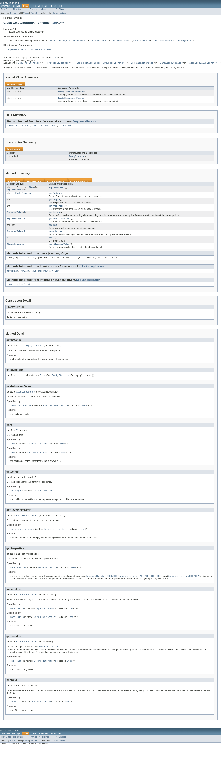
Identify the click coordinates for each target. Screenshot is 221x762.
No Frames (44, 9)
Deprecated (43, 6)
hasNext (53, 230)
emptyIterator (57, 190)
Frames (33, 9)
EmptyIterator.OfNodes (40, 49)
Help (60, 6)
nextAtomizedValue (59, 250)
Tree (33, 6)
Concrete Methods (79, 184)
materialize (55, 237)
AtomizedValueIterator (76, 40)
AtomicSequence (15, 250)
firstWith (12, 278)
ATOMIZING (12, 128)
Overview (5, 6)
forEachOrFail (23, 292)
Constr (26, 13)
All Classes (61, 9)
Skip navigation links (9, 3)
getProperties (57, 210)
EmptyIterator (77, 159)
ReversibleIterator (163, 40)
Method (33, 13)
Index (53, 6)
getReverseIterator (60, 224)
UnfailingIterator (184, 40)
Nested (13, 13)
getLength (54, 203)
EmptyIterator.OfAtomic (18, 49)
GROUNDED (25, 128)
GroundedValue (15, 217)
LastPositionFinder (56, 40)
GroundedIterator (121, 40)
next (51, 244)
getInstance (55, 197)
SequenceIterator (100, 40)
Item (54, 22)
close (10, 292)
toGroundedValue (40, 278)
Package (16, 6)
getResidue (55, 217)
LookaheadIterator (141, 40)
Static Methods (33, 184)
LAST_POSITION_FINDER (45, 128)
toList (56, 278)
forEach (24, 278)
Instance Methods (55, 184)
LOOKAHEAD (65, 128)
